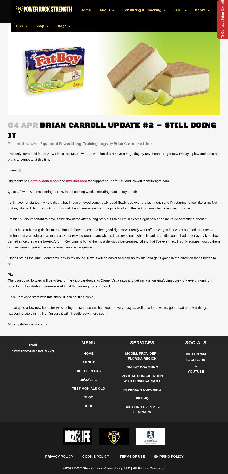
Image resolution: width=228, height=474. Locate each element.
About (89, 385)
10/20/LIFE (88, 402)
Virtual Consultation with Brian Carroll (142, 401)
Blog (88, 420)
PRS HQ (142, 421)
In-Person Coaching (142, 412)
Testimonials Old (88, 411)
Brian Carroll (125, 144)
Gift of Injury (88, 393)
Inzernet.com (76, 181)
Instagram (196, 376)
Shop (88, 428)
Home (89, 376)
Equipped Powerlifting (60, 144)
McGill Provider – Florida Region (142, 378)
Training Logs (95, 144)
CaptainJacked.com (44, 181)
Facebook (195, 382)
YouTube (196, 394)
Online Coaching (142, 390)
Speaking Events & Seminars (142, 432)
